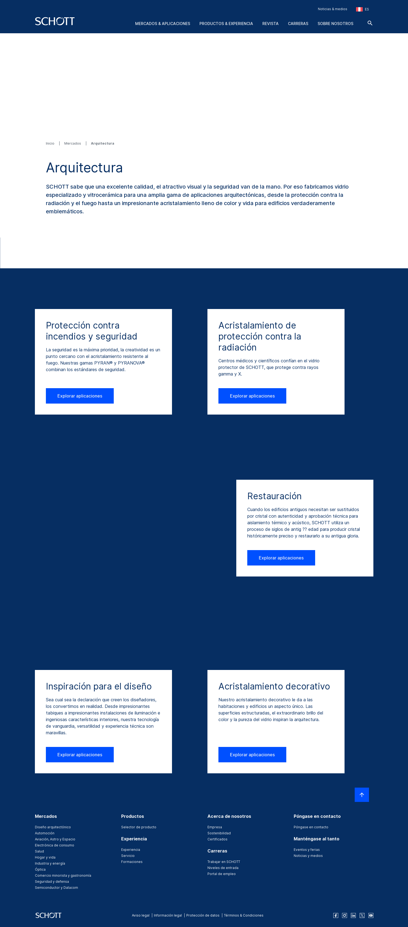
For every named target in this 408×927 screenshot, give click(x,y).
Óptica (40, 869)
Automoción (44, 833)
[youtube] (370, 915)
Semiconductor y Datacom (56, 887)
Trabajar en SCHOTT (223, 862)
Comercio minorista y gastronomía (63, 875)
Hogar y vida (45, 857)
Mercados (73, 143)
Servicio (128, 856)
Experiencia (130, 850)
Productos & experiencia (226, 23)
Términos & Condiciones (243, 915)
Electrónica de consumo (54, 845)
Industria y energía (50, 863)
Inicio (50, 143)
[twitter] (362, 915)
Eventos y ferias (307, 850)
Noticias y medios (308, 856)
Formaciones (132, 862)
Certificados (217, 839)
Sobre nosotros (335, 23)
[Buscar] (370, 23)
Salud (39, 851)
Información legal (168, 915)
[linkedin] (353, 915)
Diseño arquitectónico (53, 827)
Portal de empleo (221, 874)
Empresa (214, 827)
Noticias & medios (332, 9)
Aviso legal (140, 915)
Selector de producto (138, 827)
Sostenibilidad (219, 833)
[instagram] (344, 915)
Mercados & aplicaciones (162, 23)
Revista (270, 23)
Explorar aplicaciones (79, 396)
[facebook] (335, 915)
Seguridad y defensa (52, 881)
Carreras (298, 23)
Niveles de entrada (222, 868)
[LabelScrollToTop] (362, 795)
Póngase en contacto (311, 827)
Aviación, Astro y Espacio (55, 839)
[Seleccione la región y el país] (362, 9)
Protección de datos (203, 915)
